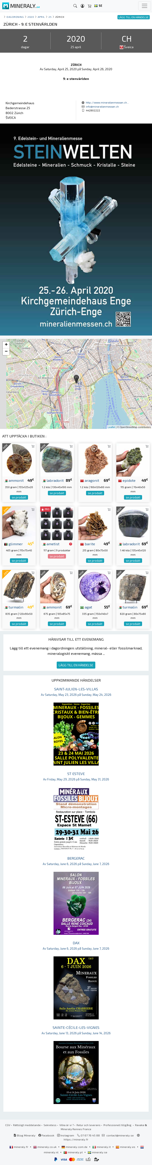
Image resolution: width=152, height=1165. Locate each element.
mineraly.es (126, 1146)
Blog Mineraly (24, 1135)
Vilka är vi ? (66, 1125)
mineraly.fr (19, 1146)
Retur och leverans (89, 1125)
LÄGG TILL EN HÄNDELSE (76, 665)
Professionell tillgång (117, 1125)
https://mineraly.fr (76, 1139)
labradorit (53, 480)
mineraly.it (101, 1146)
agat (86, 607)
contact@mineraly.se (120, 1135)
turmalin (13, 607)
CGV (7, 1125)
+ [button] (6, 345)
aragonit (89, 480)
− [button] (6, 351)
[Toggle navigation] (144, 5)
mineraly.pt (73, 1152)
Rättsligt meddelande (27, 1125)
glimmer (13, 543)
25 (50, 16)
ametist (50, 543)
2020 (31, 16)
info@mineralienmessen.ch (102, 106)
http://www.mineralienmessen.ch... (107, 102)
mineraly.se (97, 1152)
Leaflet (111, 427)
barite (87, 543)
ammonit (14, 480)
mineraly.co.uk (45, 1146)
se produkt (19, 497)
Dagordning (15, 16)
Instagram (65, 1135)
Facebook (46, 1135)
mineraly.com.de (74, 1146)
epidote (127, 480)
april (41, 16)
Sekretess (50, 1125)
